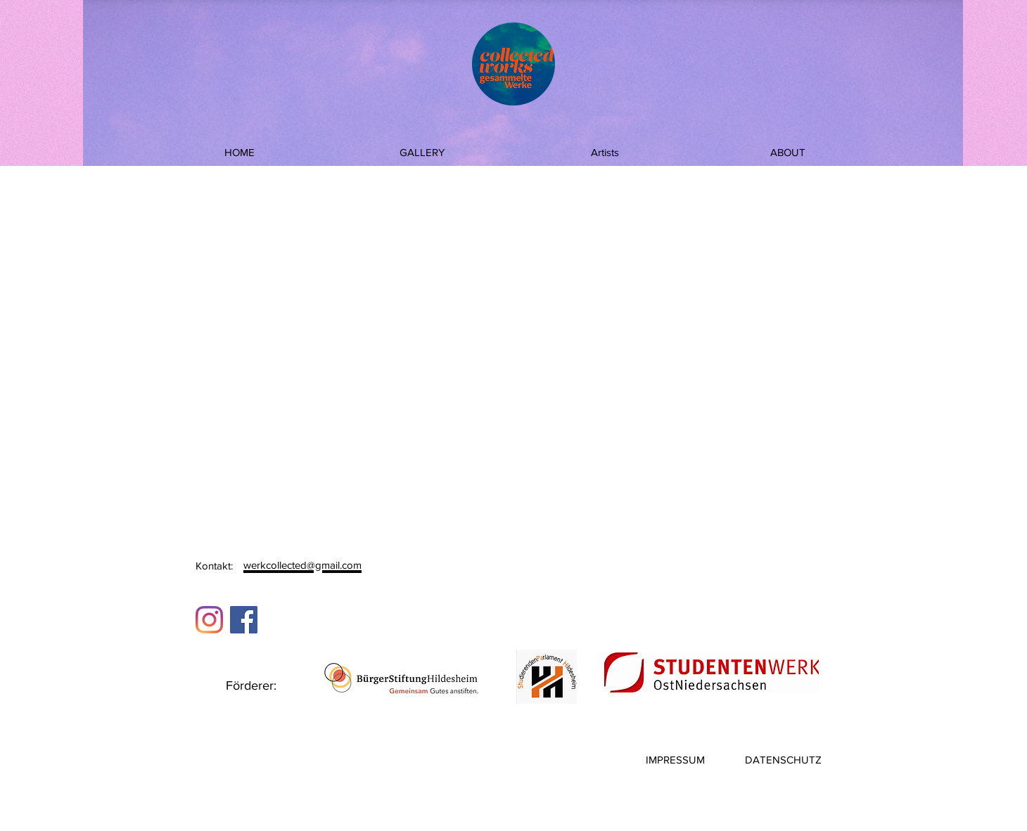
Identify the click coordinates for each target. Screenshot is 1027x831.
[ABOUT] (788, 152)
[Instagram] (209, 619)
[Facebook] (243, 619)
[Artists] (605, 152)
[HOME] (239, 152)
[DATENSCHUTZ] (783, 759)
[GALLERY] (422, 152)
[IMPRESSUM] (675, 759)
